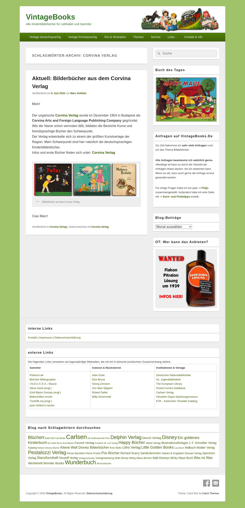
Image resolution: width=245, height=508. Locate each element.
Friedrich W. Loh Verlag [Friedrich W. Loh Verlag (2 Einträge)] (106, 443)
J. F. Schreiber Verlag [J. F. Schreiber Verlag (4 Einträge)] (202, 442)
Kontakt (32, 337)
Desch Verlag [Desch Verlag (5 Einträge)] (151, 438)
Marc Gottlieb (78, 93)
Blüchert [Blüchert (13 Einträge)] (36, 437)
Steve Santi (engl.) (41, 388)
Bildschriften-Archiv (41, 396)
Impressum (45, 337)
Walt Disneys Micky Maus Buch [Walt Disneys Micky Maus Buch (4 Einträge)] (173, 458)
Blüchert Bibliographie (42, 379)
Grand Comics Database (170, 388)
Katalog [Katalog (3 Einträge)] (32, 447)
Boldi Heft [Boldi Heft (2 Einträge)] (49, 438)
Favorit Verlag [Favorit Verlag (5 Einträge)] (84, 442)
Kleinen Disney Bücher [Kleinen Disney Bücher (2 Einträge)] (48, 448)
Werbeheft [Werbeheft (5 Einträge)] (35, 463)
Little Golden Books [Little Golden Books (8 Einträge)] (157, 447)
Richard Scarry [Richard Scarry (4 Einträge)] (130, 453)
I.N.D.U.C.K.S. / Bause (43, 383)
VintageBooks (50, 17)
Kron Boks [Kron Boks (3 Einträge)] (116, 447)
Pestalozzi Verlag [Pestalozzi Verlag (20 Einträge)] (47, 452)
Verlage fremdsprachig (82, 37)
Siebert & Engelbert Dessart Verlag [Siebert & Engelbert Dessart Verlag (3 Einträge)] (182, 453)
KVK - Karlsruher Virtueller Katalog (176, 401)
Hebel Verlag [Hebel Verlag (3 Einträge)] (153, 443)
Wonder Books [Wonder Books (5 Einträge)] (53, 463)
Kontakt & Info (193, 37)
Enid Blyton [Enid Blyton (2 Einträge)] (68, 443)
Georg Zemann (101, 383)
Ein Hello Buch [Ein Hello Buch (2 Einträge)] (55, 443)
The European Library (169, 383)
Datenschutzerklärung (68, 337)
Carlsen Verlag (165, 392)
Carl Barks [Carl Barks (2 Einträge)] (60, 438)
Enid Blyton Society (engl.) (45, 392)
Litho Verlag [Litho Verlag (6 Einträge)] (131, 447)
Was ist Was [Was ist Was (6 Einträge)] (203, 458)
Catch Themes (210, 493)
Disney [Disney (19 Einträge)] (169, 437)
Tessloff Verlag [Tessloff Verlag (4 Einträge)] (68, 458)
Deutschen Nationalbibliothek (173, 375)
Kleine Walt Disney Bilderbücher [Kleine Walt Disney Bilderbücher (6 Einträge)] (84, 447)
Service (156, 37)
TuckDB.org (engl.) (41, 401)
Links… (172, 37)
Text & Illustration (115, 37)
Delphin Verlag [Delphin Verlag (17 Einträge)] (126, 437)
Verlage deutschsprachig (45, 37)
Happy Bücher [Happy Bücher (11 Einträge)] (131, 442)
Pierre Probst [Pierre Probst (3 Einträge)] (93, 453)
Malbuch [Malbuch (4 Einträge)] (190, 447)
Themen (138, 37)
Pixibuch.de (36, 375)
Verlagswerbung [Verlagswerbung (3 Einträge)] (105, 458)
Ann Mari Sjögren (102, 388)
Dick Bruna (98, 379)
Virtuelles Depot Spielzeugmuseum (177, 396)
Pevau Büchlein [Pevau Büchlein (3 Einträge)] (76, 453)
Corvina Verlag (58, 226)
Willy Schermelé (101, 396)
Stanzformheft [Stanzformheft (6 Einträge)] (47, 458)
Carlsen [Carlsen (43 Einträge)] (76, 436)
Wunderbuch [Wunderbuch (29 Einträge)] (80, 462)
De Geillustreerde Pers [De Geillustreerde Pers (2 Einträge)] (99, 438)
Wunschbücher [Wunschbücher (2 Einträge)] (104, 463)
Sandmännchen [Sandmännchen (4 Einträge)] (150, 453)
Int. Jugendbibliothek (168, 379)
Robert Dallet (99, 392)
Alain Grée (98, 375)
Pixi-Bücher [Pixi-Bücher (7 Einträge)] (110, 453)
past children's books (42, 405)
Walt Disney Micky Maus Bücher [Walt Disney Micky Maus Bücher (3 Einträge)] (133, 458)
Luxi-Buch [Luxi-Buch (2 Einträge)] (179, 448)
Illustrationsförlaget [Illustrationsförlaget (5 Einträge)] (174, 442)
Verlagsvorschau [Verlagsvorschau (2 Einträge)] (87, 458)
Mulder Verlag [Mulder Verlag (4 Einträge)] (206, 447)
